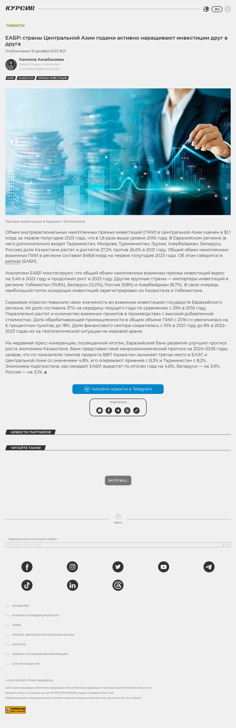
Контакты (19, 644)
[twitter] (118, 566)
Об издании (20, 606)
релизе (13, 261)
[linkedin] (72, 585)
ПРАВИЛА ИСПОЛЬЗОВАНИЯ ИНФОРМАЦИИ (40, 654)
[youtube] (163, 566)
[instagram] (72, 566)
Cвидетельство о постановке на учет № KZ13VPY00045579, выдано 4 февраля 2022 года (59, 692)
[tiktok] (26, 585)
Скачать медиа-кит (26, 664)
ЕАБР (10, 78)
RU (217, 9)
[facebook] (26, 566)
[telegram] (209, 566)
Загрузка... (118, 480)
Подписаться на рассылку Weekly (32, 539)
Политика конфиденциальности (35, 615)
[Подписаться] (227, 544)
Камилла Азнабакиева (41, 59)
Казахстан (25, 78)
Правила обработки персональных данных (43, 635)
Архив (16, 625)
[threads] (118, 585)
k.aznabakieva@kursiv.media (39, 68)
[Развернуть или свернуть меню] (228, 9)
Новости (15, 25)
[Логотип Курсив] (20, 8)
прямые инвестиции (52, 78)
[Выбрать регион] (206, 9)
